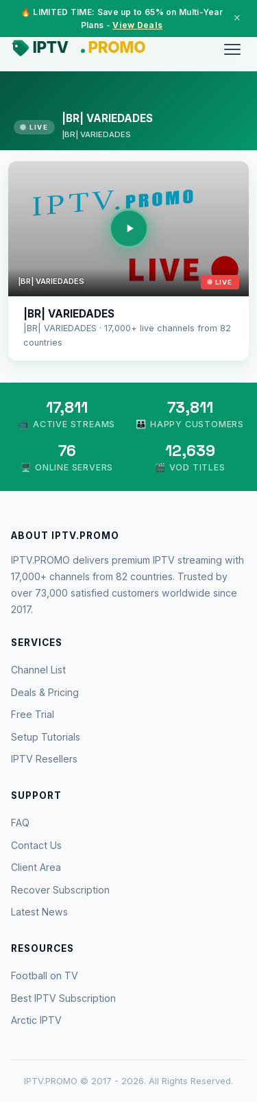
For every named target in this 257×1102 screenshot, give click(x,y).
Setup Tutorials (45, 737)
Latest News (39, 912)
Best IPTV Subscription (63, 998)
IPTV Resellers (44, 759)
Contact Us (36, 845)
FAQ (20, 822)
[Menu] (232, 49)
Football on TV (44, 975)
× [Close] (237, 18)
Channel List (38, 669)
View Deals (137, 25)
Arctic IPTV (36, 1020)
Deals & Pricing (45, 692)
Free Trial (32, 714)
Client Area (36, 867)
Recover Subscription (60, 890)
